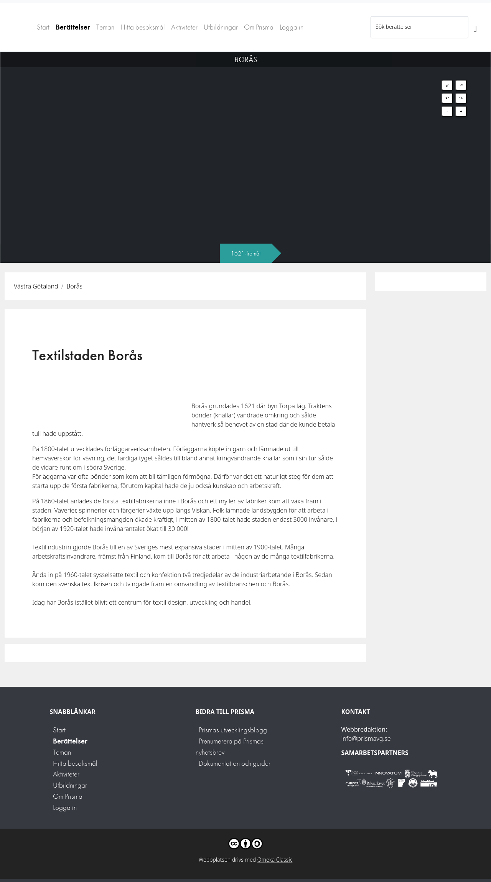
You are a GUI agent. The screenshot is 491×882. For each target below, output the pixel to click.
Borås (74, 286)
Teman (105, 27)
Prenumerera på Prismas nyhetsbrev (230, 746)
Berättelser (73, 27)
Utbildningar (221, 27)
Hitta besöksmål (142, 27)
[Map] (245, 148)
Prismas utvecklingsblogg (233, 730)
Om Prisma (259, 27)
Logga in (291, 27)
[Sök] (475, 27)
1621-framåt (245, 253)
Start (43, 27)
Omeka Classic (275, 859)
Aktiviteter (184, 27)
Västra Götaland (36, 286)
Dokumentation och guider (234, 763)
